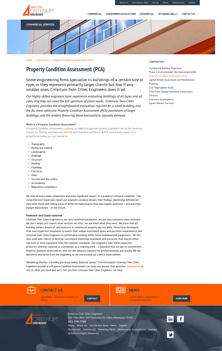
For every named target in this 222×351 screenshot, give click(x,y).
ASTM (68, 132)
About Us (124, 2)
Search (192, 2)
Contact (152, 329)
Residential (147, 14)
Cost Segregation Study (161, 87)
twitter (170, 334)
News (165, 2)
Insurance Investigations (161, 99)
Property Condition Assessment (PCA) (168, 76)
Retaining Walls (168, 14)
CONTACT (92, 298)
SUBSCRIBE (182, 298)
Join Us (155, 2)
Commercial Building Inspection (165, 68)
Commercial (95, 14)
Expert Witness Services (161, 103)
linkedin (170, 318)
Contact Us (188, 14)
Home (29, 60)
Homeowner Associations (121, 14)
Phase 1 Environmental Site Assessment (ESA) (172, 72)
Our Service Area (140, 2)
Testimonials (178, 2)
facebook (180, 318)
